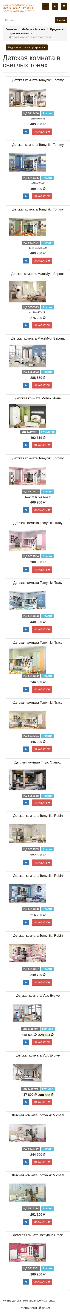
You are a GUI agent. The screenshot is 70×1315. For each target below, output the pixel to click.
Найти (61, 20)
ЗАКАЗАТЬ (42, 131)
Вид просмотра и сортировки (26, 47)
